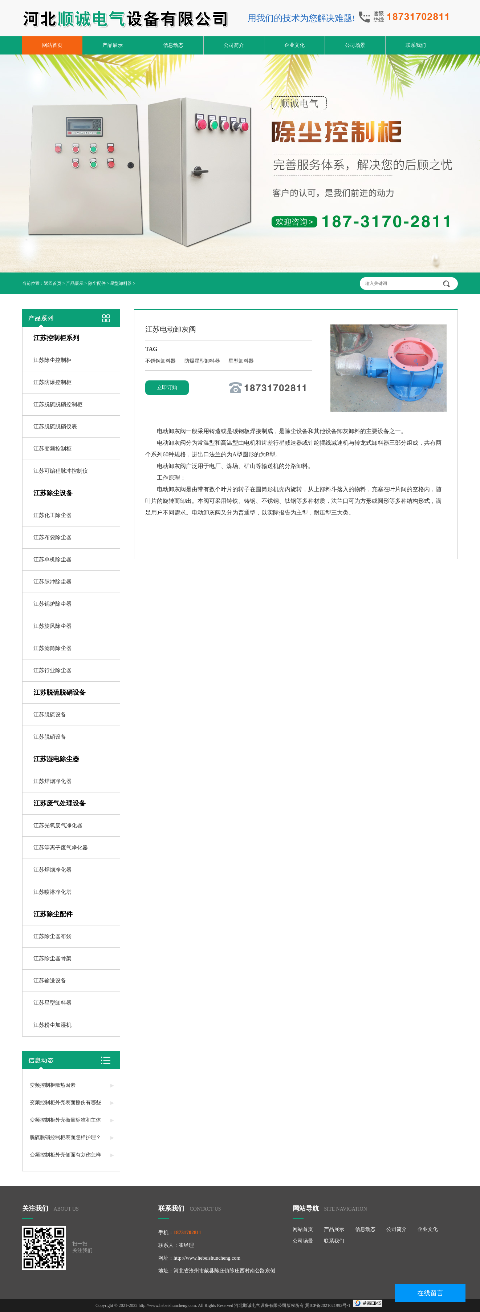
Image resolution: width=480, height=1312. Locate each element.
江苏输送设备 (49, 981)
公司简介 (234, 45)
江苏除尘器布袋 (52, 936)
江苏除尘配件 (53, 914)
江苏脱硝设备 (49, 737)
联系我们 (416, 45)
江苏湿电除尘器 (56, 759)
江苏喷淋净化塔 (52, 892)
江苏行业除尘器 (52, 670)
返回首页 (52, 283)
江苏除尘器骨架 (52, 958)
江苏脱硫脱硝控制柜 (57, 404)
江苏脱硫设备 (49, 715)
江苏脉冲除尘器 (52, 582)
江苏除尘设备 (53, 493)
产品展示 (112, 45)
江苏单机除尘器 (52, 559)
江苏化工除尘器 (52, 515)
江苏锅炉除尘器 (52, 604)
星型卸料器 (121, 283)
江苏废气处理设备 (59, 803)
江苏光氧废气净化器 (57, 825)
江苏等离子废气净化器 (60, 848)
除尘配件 (97, 283)
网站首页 (52, 45)
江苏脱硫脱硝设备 (59, 692)
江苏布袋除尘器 (52, 537)
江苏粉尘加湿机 (52, 1025)
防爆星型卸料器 (202, 361)
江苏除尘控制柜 (52, 360)
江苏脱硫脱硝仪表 (55, 426)
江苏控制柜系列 (56, 338)
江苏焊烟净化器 (52, 781)
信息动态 (173, 45)
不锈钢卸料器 (161, 361)
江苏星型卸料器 (52, 1003)
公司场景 (355, 45)
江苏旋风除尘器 (52, 626)
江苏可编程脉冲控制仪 (60, 471)
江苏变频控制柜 (52, 449)
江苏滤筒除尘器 (52, 648)
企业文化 (294, 45)
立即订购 (167, 387)
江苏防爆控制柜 (52, 382)
